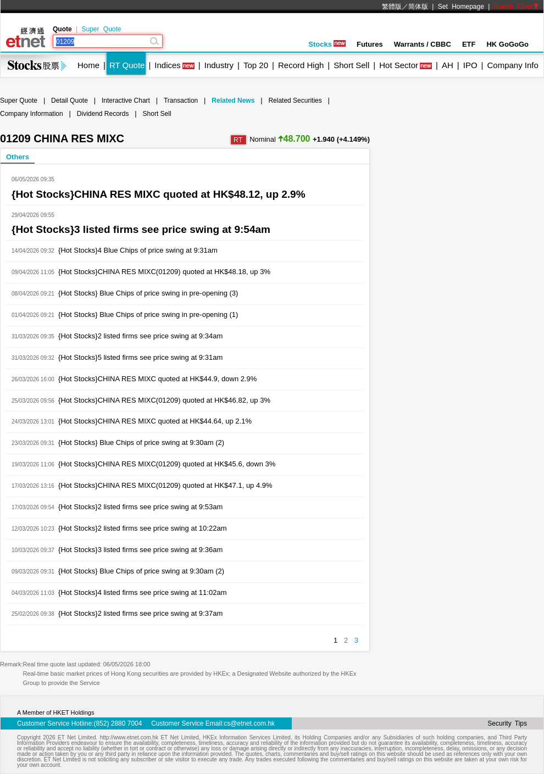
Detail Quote (69, 100)
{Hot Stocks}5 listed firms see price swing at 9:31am (140, 357)
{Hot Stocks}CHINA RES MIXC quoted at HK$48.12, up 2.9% (159, 194)
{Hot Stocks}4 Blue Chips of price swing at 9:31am (138, 250)
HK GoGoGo (507, 44)
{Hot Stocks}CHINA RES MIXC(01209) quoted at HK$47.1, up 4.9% (165, 485)
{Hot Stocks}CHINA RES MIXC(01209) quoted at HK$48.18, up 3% (164, 272)
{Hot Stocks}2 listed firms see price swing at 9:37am (140, 613)
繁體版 (392, 6)
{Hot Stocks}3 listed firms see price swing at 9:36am (140, 549)
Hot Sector (398, 65)
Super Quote (101, 29)
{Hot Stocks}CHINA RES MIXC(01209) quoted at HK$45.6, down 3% (166, 464)
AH (447, 65)
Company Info (512, 65)
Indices (167, 65)
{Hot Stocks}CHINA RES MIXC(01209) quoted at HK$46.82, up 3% (164, 400)
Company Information (31, 114)
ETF (469, 44)
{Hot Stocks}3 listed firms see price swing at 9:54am (141, 229)
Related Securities (294, 100)
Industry (219, 65)
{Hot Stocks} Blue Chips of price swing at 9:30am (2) (141, 442)
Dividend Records (103, 114)
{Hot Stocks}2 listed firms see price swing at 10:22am (142, 528)
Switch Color (516, 6)
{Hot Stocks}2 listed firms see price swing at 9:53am (140, 507)
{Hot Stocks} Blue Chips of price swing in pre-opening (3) (148, 293)
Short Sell (351, 65)
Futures (370, 44)
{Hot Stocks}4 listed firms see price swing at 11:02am (142, 592)
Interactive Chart (126, 100)
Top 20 (255, 65)
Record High (301, 65)
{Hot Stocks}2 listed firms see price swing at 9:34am (140, 336)
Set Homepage (461, 6)
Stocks (327, 44)
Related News (233, 100)
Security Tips (507, 723)
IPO (470, 65)
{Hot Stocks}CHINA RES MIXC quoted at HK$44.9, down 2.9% (157, 379)
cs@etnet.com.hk (249, 723)
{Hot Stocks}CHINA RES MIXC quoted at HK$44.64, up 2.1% (155, 421)
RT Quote (127, 65)
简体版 (418, 6)
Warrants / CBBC (422, 44)
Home (88, 65)
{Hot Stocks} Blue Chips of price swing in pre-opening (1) (148, 314)
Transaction (181, 100)
